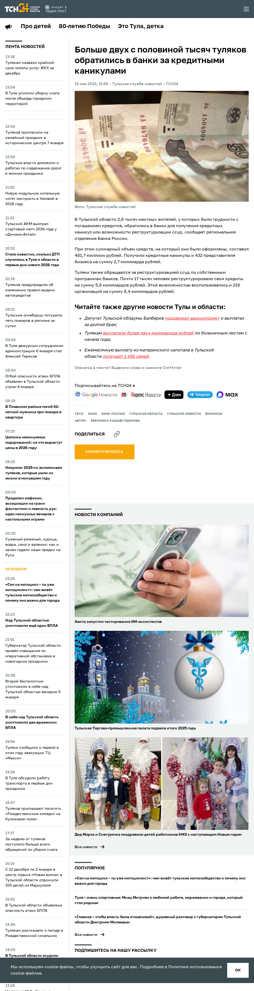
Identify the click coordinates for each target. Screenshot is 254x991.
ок (238, 970)
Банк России (113, 414)
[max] (227, 394)
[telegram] (200, 394)
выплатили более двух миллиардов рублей (148, 333)
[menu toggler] (246, 9)
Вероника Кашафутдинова (115, 420)
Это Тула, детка (141, 26)
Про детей (36, 26)
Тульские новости (184, 414)
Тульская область (146, 414)
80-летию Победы (84, 26)
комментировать (104, 452)
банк (92, 414)
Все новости (86, 847)
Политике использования (195, 967)
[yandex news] (141, 395)
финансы (213, 414)
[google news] (96, 395)
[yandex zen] (174, 394)
